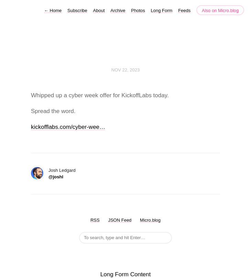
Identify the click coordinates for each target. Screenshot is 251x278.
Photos (138, 10)
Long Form (162, 10)
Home (53, 10)
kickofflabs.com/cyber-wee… (68, 127)
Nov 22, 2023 (125, 70)
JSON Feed (119, 220)
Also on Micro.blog (220, 10)
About (99, 10)
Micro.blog (150, 220)
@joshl (55, 176)
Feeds (184, 10)
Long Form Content (125, 274)
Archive (117, 10)
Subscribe (77, 10)
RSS (95, 220)
